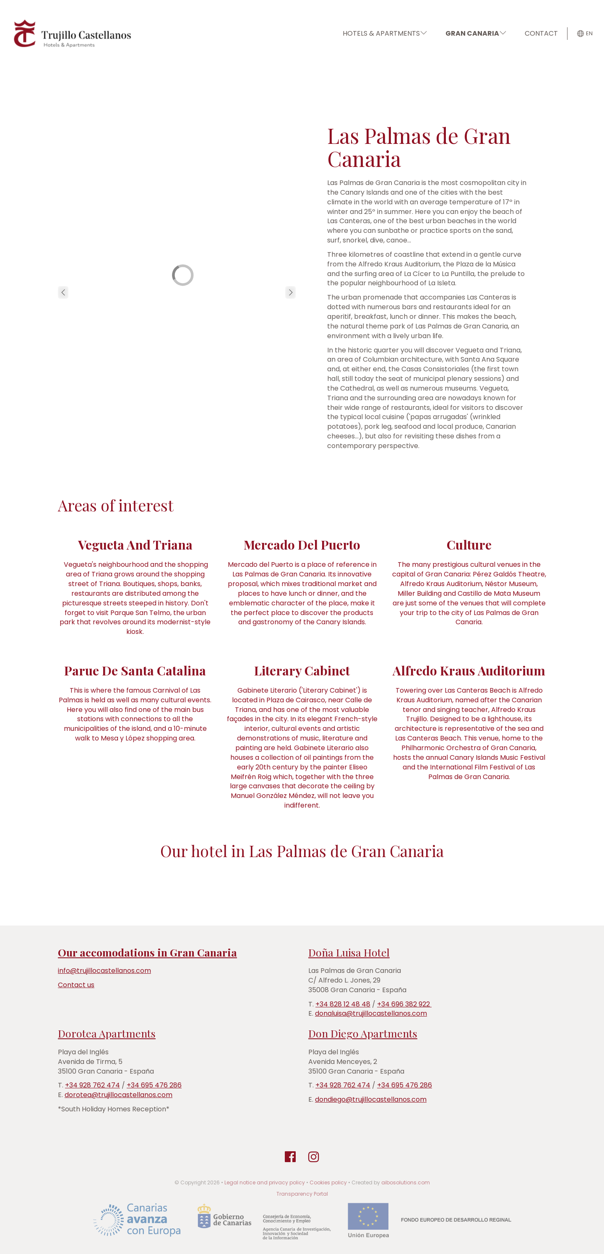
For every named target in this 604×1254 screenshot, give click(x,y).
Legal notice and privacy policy (264, 1182)
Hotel (375, 952)
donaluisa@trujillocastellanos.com (371, 1013)
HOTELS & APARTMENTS (385, 33)
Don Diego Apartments (362, 1033)
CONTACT (541, 33)
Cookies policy (328, 1182)
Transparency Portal (302, 1193)
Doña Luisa (334, 952)
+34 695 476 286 (154, 1085)
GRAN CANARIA (475, 33)
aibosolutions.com (405, 1182)
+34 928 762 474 (92, 1085)
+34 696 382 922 (404, 1004)
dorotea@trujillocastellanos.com (118, 1095)
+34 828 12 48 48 (342, 1004)
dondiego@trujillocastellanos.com (371, 1099)
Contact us (76, 985)
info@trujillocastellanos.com (104, 970)
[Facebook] (290, 1157)
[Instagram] (313, 1157)
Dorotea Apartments (107, 1033)
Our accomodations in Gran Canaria (147, 952)
